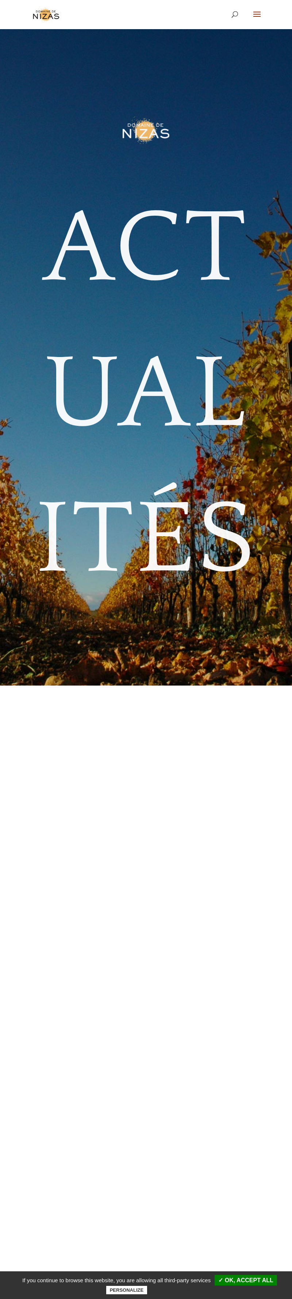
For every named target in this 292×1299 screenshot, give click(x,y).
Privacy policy (172, 1290)
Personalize (126, 1290)
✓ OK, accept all (245, 1280)
